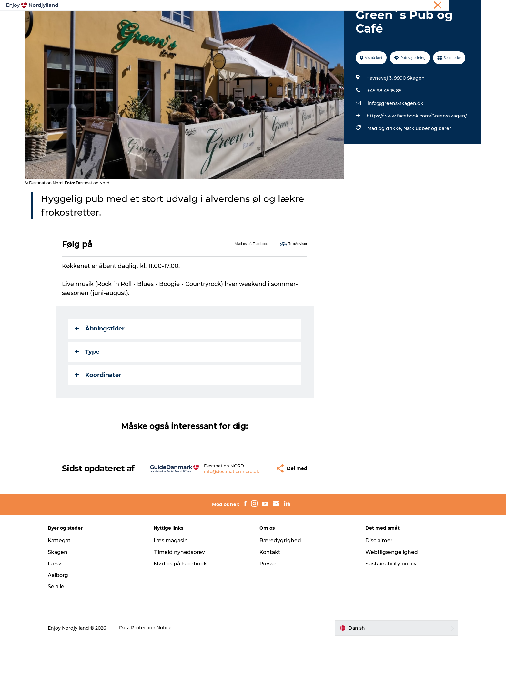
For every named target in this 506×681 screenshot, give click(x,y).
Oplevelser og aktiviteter (163, 21)
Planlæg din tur (221, 21)
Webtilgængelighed (389, 592)
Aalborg (63, 615)
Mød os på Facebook (183, 604)
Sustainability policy (389, 604)
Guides (303, 21)
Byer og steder (267, 21)
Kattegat (65, 580)
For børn (362, 21)
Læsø (60, 604)
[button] (253, 504)
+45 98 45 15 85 (384, 121)
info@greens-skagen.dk (395, 134)
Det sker (332, 21)
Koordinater (99, 405)
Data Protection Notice (151, 668)
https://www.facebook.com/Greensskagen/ (416, 146)
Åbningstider (100, 359)
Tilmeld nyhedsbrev (182, 592)
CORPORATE (469, 6)
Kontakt (270, 592)
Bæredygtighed (280, 580)
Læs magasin (173, 580)
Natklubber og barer (427, 159)
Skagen (63, 592)
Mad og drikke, (385, 159)
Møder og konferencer (430, 6)
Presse (268, 604)
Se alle (61, 627)
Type (88, 382)
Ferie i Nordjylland (385, 6)
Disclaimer (376, 580)
